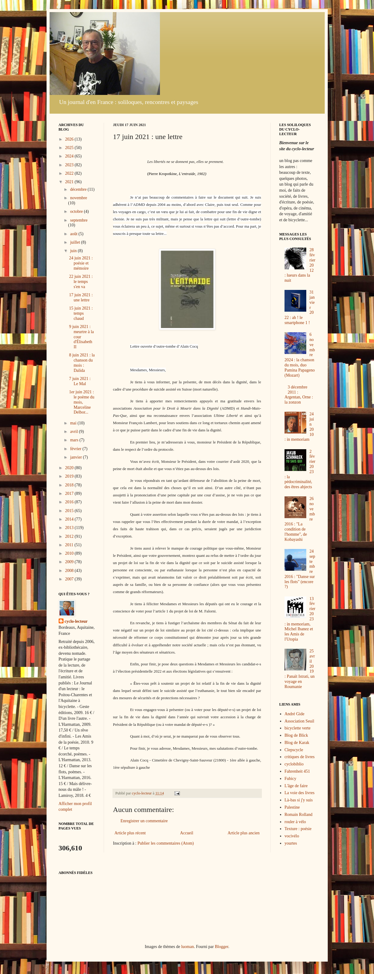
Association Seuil (299, 721)
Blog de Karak (297, 742)
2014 (70, 519)
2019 (70, 476)
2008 (70, 570)
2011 (69, 545)
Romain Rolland (298, 814)
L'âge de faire (296, 786)
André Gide (294, 714)
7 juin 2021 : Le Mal (79, 381)
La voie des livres (299, 793)
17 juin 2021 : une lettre (81, 297)
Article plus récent (130, 833)
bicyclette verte (298, 728)
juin (74, 250)
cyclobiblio (294, 764)
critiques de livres (300, 757)
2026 (70, 139)
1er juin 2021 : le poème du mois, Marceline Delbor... (81, 402)
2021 (70, 182)
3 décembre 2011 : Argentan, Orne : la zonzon (299, 394)
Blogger (221, 946)
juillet (75, 242)
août (74, 234)
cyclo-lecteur (76, 621)
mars (75, 440)
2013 (70, 527)
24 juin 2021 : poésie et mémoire (81, 263)
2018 (70, 485)
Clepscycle (294, 750)
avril (74, 431)
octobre (77, 211)
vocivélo (292, 836)
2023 (70, 165)
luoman (187, 946)
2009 (70, 562)
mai (74, 423)
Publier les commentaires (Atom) (166, 843)
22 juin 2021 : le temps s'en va (81, 281)
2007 (70, 579)
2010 (70, 553)
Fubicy (290, 778)
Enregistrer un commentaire (144, 821)
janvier (76, 457)
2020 (70, 468)
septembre (79, 220)
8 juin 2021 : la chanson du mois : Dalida (82, 362)
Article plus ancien (244, 833)
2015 (70, 510)
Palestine (292, 807)
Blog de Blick (296, 735)
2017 (70, 493)
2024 (70, 156)
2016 (70, 502)
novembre (78, 198)
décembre (79, 189)
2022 (70, 173)
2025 (70, 147)
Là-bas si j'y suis (299, 800)
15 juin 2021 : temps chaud (81, 313)
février (76, 448)
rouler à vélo (295, 822)
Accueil (187, 833)
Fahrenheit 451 (297, 771)
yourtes (291, 843)
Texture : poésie (298, 828)
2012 (70, 536)
